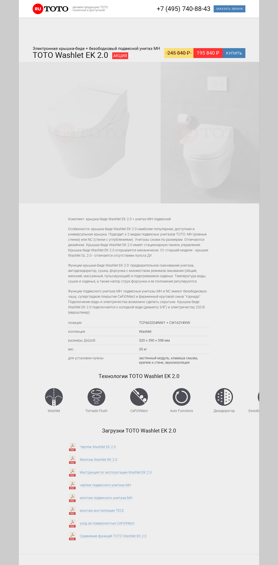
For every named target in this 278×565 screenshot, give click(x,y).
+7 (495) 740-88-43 (183, 9)
